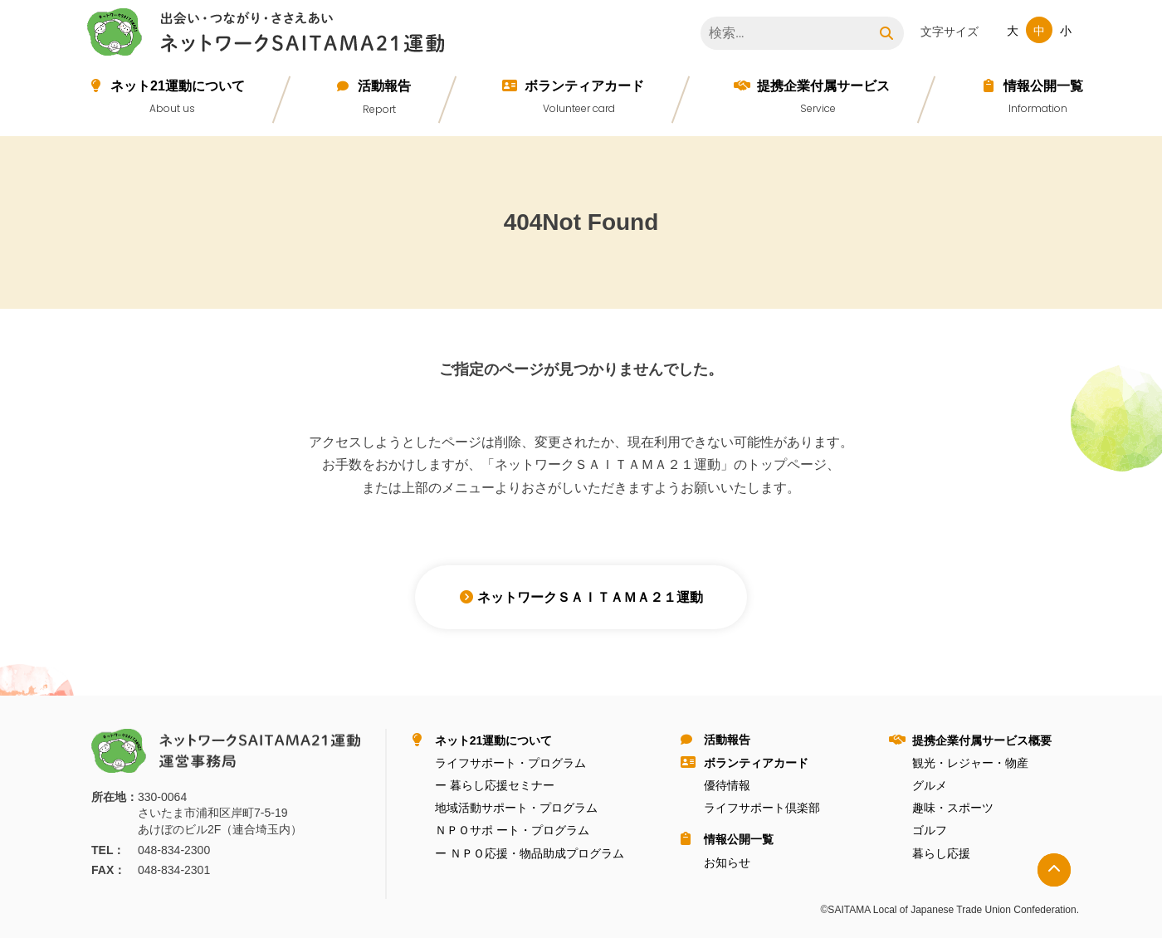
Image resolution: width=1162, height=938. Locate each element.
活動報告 (384, 86)
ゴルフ (929, 830)
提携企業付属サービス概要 (982, 740)
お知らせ (727, 862)
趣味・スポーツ (953, 807)
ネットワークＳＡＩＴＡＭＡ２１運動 (269, 35)
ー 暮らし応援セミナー (494, 785)
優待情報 (727, 785)
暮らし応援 (941, 853)
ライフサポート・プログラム (510, 762)
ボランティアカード (584, 86)
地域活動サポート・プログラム (516, 807)
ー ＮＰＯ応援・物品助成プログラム (529, 853)
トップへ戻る (1054, 870)
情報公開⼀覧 (1043, 86)
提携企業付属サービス (823, 86)
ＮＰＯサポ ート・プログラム (512, 830)
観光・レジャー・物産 (970, 762)
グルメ (929, 785)
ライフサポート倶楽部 (762, 807)
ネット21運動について (177, 86)
